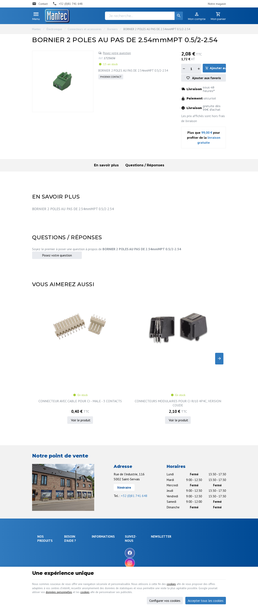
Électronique (54, 29)
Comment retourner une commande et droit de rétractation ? (81, 514)
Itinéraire (124, 437)
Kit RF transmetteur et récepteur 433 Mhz (203, 353)
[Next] (219, 334)
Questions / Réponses (144, 166)
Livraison (71, 504)
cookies (194, 580)
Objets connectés (43, 518)
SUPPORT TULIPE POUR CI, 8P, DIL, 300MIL (154, 353)
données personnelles (118, 589)
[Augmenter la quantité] (198, 69)
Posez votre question (117, 53)
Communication (46, 536)
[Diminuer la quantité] (183, 69)
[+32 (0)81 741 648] (67, 3)
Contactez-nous (125, 511)
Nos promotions (126, 500)
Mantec (36, 29)
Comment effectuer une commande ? (81, 497)
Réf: (100, 58)
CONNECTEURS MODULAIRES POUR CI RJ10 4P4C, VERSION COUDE (104, 353)
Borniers (112, 29)
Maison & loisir (46, 542)
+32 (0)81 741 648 (134, 445)
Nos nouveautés (126, 506)
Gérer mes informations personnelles (80, 546)
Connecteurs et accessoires (84, 29)
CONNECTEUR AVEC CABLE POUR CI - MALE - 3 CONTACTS (54, 353)
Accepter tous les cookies (205, 598)
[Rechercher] (179, 16)
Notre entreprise (126, 495)
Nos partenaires (126, 517)
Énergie (42, 504)
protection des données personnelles (192, 519)
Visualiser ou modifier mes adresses (82, 536)
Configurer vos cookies (164, 598)
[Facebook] (154, 503)
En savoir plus (106, 166)
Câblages (43, 531)
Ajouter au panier (218, 68)
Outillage (43, 525)
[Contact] (40, 3)
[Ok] (216, 499)
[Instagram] (154, 513)
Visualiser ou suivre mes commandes (81, 526)
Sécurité (42, 510)
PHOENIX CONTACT (110, 76)
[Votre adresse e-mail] (196, 499)
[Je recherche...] (144, 16)
